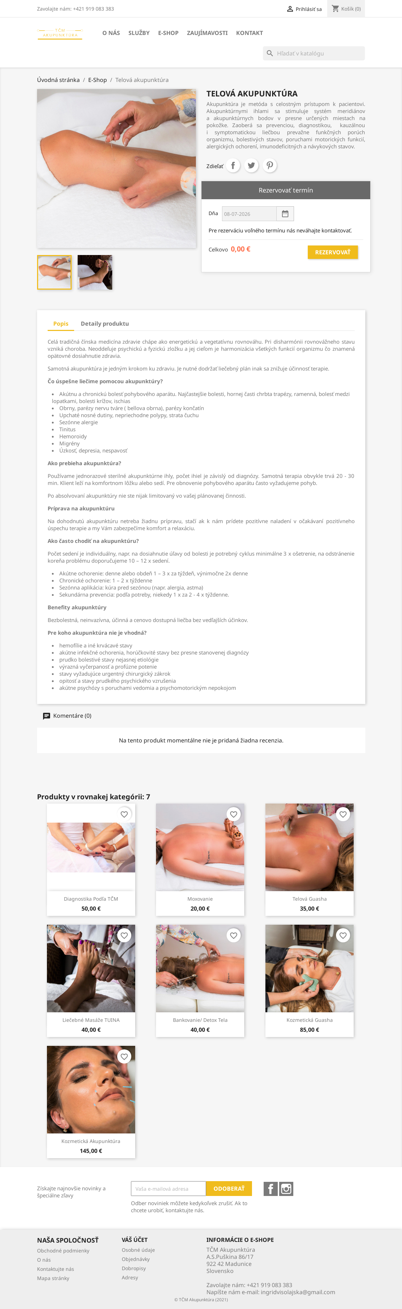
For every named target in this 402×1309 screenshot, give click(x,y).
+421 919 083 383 (269, 1285)
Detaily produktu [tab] (105, 323)
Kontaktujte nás (55, 1269)
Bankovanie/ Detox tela (200, 1020)
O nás (111, 33)
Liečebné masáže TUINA (91, 1020)
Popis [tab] (60, 323)
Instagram (286, 1189)
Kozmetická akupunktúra (90, 1141)
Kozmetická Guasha (310, 1020)
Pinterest (270, 165)
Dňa (213, 213)
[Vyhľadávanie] (314, 53)
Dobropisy (134, 1268)
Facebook (271, 1189)
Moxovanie (200, 898)
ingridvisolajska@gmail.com (298, 1292)
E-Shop (168, 33)
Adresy (130, 1277)
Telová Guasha (310, 898)
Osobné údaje (138, 1249)
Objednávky (136, 1259)
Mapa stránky (53, 1278)
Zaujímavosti (207, 33)
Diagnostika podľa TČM (91, 898)
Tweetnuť (251, 165)
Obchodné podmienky (63, 1250)
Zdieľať (233, 165)
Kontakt (249, 33)
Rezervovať (332, 252)
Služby (139, 33)
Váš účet (135, 1240)
